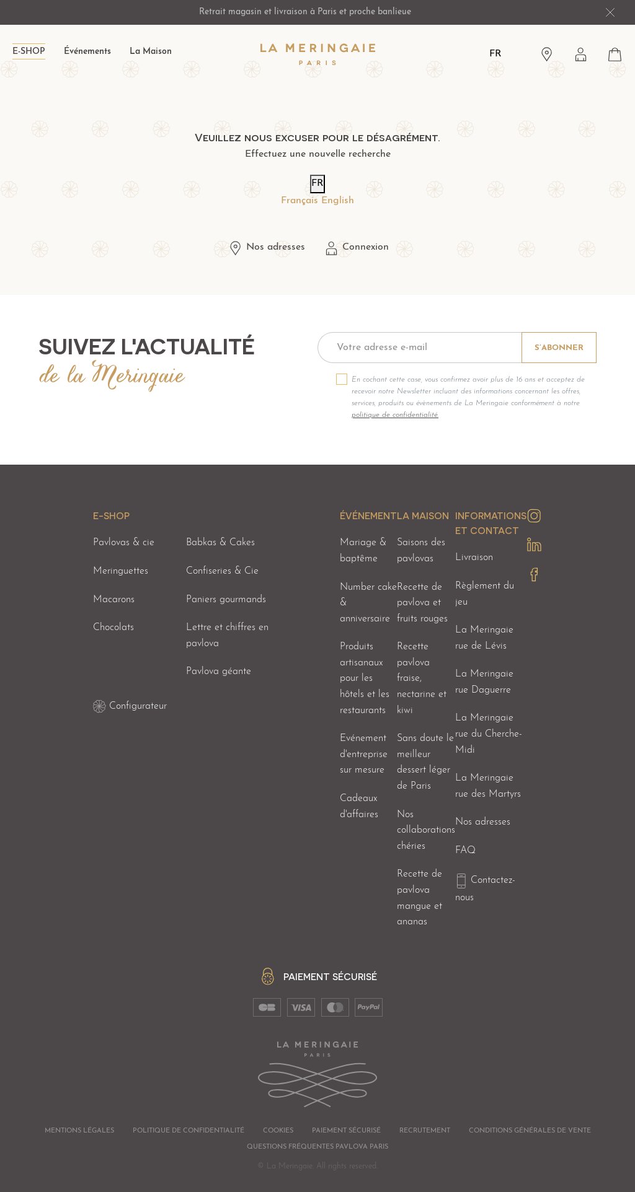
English (337, 201)
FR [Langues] (495, 54)
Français (299, 201)
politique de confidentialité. (395, 415)
